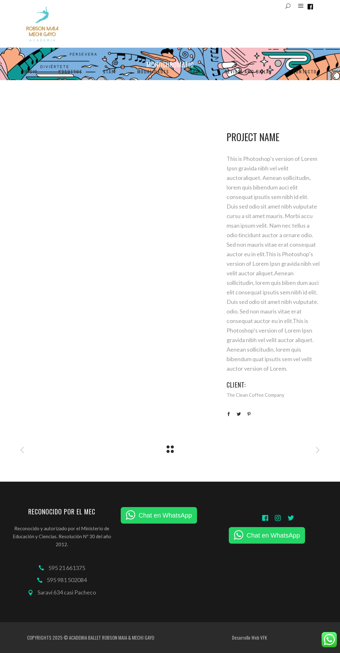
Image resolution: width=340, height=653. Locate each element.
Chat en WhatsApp (165, 515)
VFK (263, 637)
